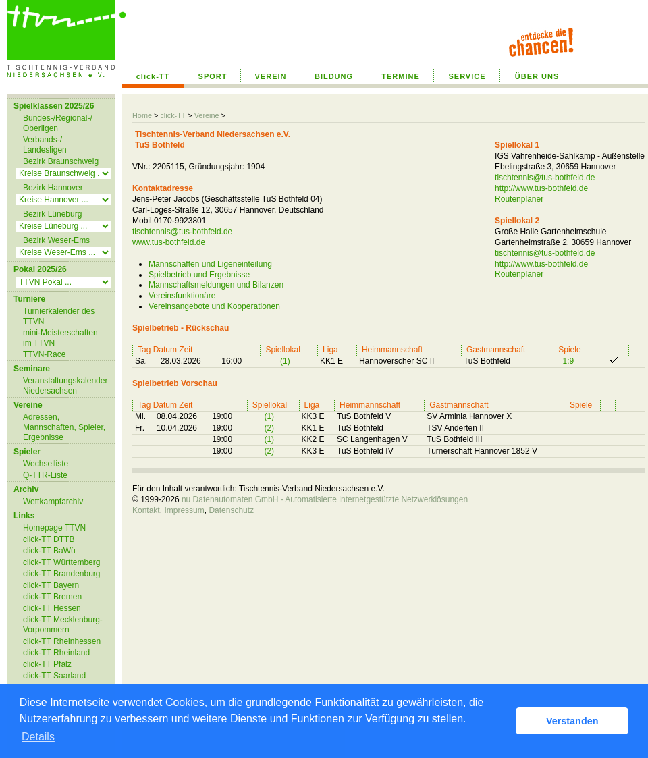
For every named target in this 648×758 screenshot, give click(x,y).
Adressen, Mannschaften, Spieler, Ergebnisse (64, 427)
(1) (285, 361)
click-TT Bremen (52, 596)
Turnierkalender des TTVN (58, 316)
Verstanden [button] (572, 720)
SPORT (212, 76)
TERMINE (400, 76)
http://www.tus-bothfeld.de (541, 188)
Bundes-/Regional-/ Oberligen (57, 123)
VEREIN (271, 76)
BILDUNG (334, 76)
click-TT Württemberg (61, 562)
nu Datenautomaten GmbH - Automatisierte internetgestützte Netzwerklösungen (325, 499)
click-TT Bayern (51, 585)
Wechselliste (45, 463)
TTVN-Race (44, 354)
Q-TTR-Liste (45, 475)
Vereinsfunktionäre (181, 295)
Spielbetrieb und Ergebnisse (199, 274)
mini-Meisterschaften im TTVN (60, 338)
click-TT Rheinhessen (62, 641)
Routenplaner (519, 199)
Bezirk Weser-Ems (56, 240)
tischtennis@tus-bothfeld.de (182, 231)
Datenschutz (231, 510)
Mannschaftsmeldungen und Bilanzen (216, 285)
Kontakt (146, 510)
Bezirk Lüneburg (52, 214)
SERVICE (466, 76)
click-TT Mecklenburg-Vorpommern (63, 624)
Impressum (184, 510)
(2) (269, 428)
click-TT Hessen (52, 608)
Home (142, 115)
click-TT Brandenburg (62, 573)
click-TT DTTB (48, 539)
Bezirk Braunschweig (61, 161)
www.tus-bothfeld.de (168, 242)
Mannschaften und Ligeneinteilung (210, 264)
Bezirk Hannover (53, 187)
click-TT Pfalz (47, 664)
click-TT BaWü (49, 551)
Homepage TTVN (54, 528)
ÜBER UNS (537, 76)
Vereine (206, 115)
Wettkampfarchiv (53, 501)
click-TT (153, 76)
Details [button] (38, 736)
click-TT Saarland (54, 675)
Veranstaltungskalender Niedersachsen (65, 386)
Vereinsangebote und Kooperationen (214, 306)
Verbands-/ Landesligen (45, 145)
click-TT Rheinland (56, 652)
